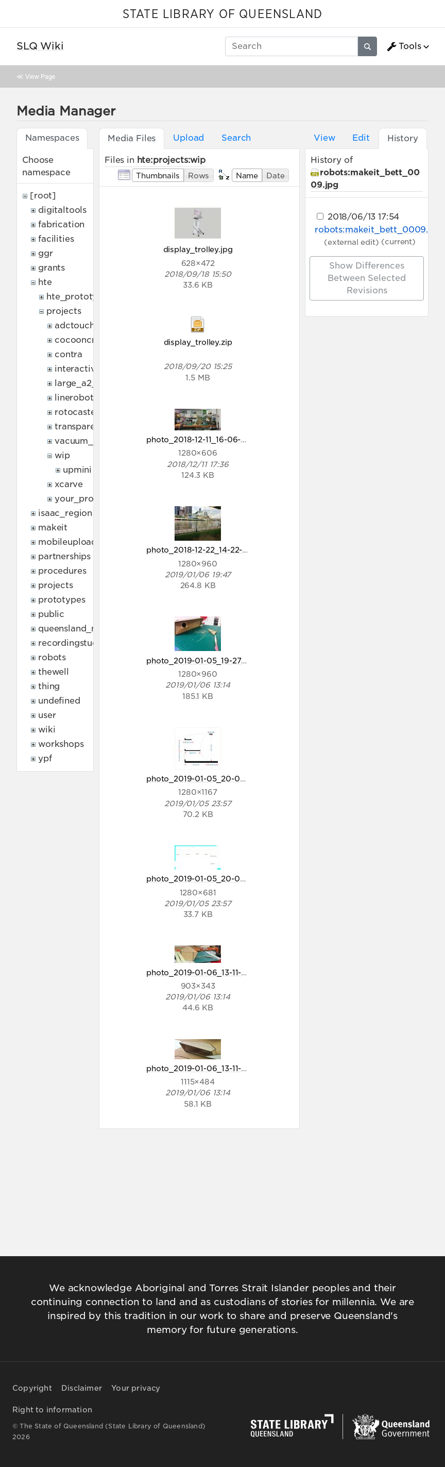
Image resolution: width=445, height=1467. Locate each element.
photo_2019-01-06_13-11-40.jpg (206, 1068)
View (324, 138)
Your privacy (135, 1388)
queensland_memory (82, 629)
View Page (40, 76)
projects (63, 311)
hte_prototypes (79, 297)
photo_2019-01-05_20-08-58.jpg (208, 878)
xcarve (69, 484)
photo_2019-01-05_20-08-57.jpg (208, 778)
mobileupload (67, 542)
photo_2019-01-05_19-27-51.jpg (206, 660)
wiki (46, 730)
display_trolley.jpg (198, 249)
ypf (45, 758)
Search (236, 138)
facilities (56, 239)
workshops (61, 744)
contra (68, 354)
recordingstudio (72, 643)
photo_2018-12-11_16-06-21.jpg (204, 439)
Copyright (32, 1388)
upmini (77, 470)
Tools (404, 46)
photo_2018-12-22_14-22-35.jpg (205, 549)
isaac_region (65, 513)
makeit (52, 527)
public (51, 614)
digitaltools (62, 210)
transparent (79, 426)
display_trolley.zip (198, 342)
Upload (188, 138)
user (47, 715)
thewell (53, 672)
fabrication (61, 224)
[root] (43, 196)
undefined (59, 701)
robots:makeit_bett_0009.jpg (378, 230)
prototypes (61, 600)
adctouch (75, 325)
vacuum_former (88, 441)
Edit (360, 138)
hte (45, 282)
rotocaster (77, 412)
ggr (45, 253)
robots (52, 657)
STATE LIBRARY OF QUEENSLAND (222, 14)
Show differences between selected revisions (367, 278)
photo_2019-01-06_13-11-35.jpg (205, 972)
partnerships (64, 556)
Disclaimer (81, 1388)
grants (51, 268)
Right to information (52, 1410)
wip (62, 455)
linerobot (74, 398)
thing (49, 686)
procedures (62, 571)
